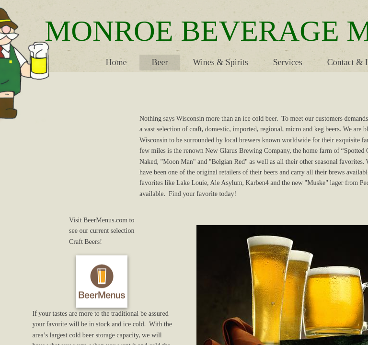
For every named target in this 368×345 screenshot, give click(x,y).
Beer (159, 62)
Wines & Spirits (220, 62)
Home (115, 62)
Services (287, 62)
